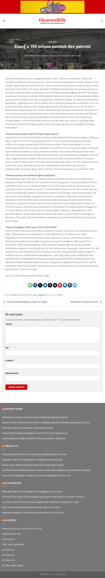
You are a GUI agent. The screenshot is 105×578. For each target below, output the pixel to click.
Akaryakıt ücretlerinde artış (87, 302)
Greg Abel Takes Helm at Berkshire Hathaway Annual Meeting (32, 459)
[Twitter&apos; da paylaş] (45, 285)
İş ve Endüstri (13, 483)
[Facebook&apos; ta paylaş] (35, 285)
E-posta (9, 360)
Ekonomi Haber (14, 409)
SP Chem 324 (8, 560)
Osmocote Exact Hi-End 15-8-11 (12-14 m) (22, 528)
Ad (7, 348)
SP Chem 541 (8, 549)
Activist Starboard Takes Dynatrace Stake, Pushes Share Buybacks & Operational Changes (46, 470)
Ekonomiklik (30, 56)
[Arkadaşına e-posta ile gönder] (55, 285)
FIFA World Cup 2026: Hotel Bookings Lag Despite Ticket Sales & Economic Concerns (43, 496)
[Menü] (3, 21)
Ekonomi (52, 42)
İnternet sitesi (11, 373)
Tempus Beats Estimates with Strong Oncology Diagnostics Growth (34, 454)
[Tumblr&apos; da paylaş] (70, 285)
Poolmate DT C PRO (11, 534)
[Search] (102, 21)
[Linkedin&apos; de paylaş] (65, 285)
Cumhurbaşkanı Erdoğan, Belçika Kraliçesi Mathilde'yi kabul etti (34, 438)
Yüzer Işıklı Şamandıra (13, 544)
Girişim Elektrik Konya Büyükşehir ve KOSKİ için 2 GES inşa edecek (34, 433)
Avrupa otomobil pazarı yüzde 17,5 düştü (24, 302)
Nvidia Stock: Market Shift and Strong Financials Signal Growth (33, 465)
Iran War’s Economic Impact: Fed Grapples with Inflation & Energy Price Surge (40, 502)
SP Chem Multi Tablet (12, 565)
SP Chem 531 (8, 555)
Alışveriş (10, 520)
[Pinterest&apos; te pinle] (60, 285)
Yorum (8, 324)
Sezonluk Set (8, 539)
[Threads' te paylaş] (50, 285)
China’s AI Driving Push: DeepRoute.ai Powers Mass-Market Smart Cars (36, 475)
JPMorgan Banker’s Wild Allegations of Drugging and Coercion (32, 491)
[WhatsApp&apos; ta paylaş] (30, 285)
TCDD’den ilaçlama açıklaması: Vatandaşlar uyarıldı (27, 427)
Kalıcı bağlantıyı (39, 295)
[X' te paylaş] (40, 285)
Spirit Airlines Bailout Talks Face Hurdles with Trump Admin (31, 507)
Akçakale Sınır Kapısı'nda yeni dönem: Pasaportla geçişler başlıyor (35, 417)
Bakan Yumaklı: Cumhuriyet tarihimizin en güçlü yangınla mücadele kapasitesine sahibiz (46, 422)
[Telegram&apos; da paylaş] (74, 285)
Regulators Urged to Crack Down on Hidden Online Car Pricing (32, 512)
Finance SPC (12, 446)
